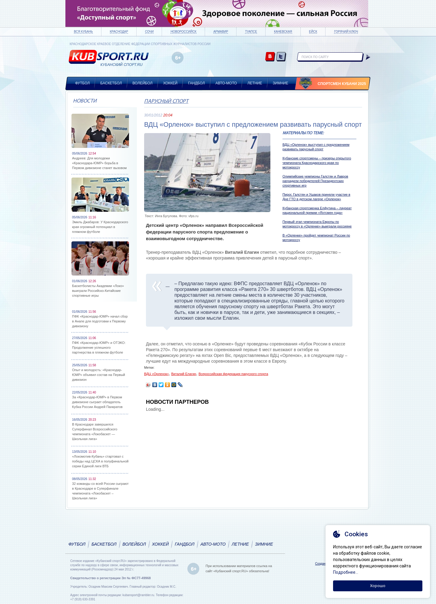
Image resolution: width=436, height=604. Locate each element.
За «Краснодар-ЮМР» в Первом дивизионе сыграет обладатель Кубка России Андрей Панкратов (97, 402)
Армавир (220, 31)
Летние (254, 83)
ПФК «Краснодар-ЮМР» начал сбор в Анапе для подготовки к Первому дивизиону (100, 321)
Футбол (82, 83)
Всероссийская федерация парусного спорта (233, 374)
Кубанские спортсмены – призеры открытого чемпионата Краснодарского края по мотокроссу (316, 162)
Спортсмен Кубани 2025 (342, 84)
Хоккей (170, 83)
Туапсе (251, 31)
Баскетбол (111, 83)
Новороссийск (183, 31)
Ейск (313, 31)
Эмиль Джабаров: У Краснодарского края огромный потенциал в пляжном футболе (100, 226)
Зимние (280, 83)
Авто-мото (226, 83)
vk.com (270, 57)
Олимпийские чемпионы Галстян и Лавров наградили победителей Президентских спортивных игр (315, 181)
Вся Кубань (83, 31)
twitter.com (281, 57)
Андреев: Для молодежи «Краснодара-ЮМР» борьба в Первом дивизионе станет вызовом (99, 163)
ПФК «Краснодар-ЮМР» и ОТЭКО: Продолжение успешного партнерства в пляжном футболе (99, 347)
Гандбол (196, 83)
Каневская (283, 31)
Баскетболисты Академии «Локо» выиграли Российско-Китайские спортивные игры (98, 290)
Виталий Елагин (183, 374)
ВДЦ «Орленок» (156, 374)
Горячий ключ (346, 31)
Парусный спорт (166, 101)
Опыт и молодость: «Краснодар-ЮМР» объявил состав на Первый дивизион (98, 374)
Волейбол (143, 83)
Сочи (149, 31)
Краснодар (119, 31)
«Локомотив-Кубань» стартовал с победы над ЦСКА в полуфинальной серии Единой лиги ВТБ (100, 461)
